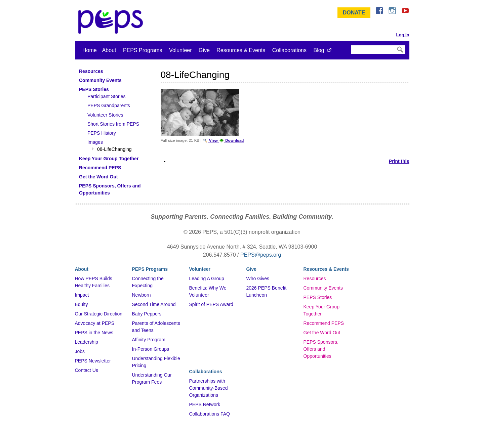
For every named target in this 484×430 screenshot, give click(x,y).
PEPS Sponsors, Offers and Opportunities (321, 349)
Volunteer (180, 50)
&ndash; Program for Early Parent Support (112, 22)
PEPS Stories (318, 297)
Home (89, 50)
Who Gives (257, 278)
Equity (81, 304)
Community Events (323, 288)
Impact (82, 295)
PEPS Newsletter (93, 360)
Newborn (141, 295)
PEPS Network (204, 404)
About (109, 50)
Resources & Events (240, 50)
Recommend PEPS (324, 323)
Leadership (86, 342)
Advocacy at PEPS (95, 323)
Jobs (80, 351)
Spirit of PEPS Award (211, 304)
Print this (399, 161)
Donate (354, 12)
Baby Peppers (147, 313)
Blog (318, 50)
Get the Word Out (322, 332)
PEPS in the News (94, 332)
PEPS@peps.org (260, 255)
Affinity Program (148, 339)
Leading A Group (206, 278)
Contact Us (86, 370)
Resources (315, 278)
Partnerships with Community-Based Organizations (208, 388)
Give (204, 50)
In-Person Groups (150, 349)
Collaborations (289, 50)
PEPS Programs (142, 50)
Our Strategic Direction (99, 313)
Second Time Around (154, 304)
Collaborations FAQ (209, 414)
